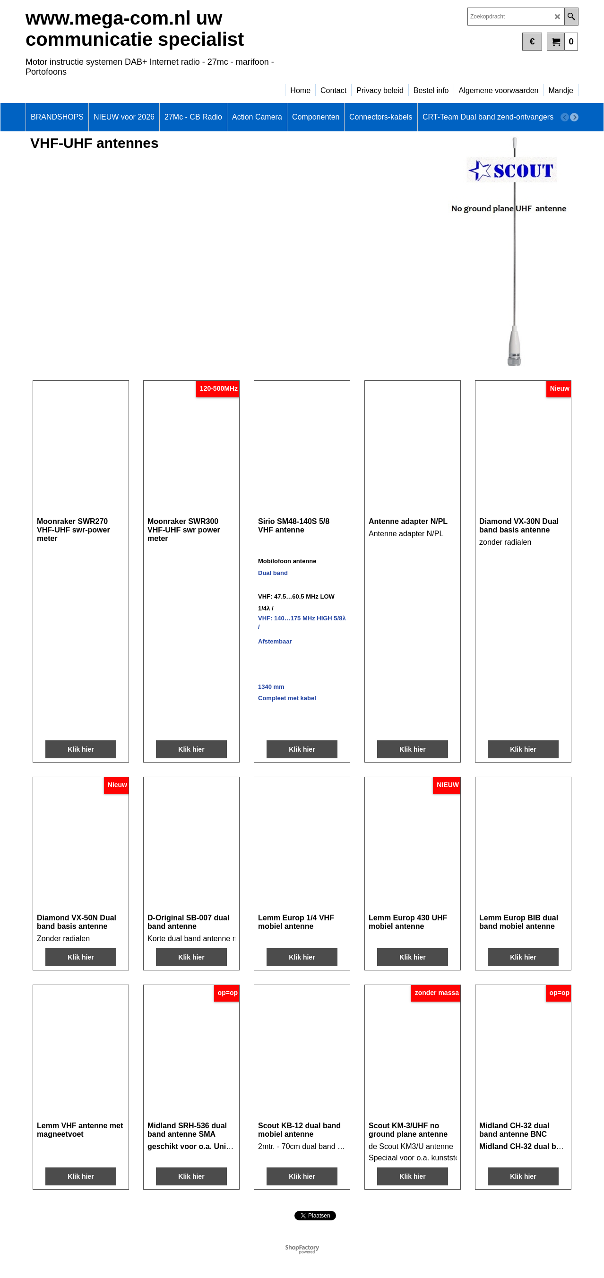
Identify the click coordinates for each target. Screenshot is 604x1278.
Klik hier (81, 749)
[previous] (565, 117)
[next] (574, 117)
